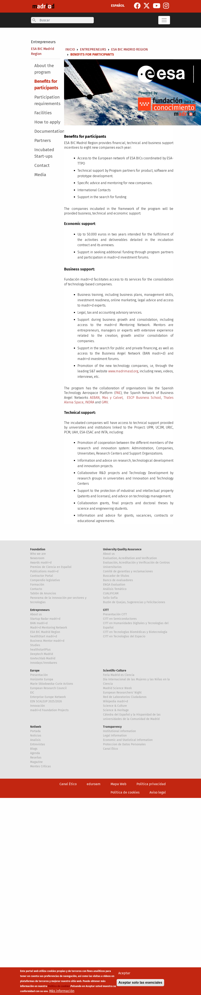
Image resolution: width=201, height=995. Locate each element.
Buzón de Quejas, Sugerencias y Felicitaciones (134, 602)
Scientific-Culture (114, 670)
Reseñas (35, 757)
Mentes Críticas (40, 766)
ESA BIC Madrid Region (129, 49)
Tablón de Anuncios (43, 593)
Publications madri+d (44, 571)
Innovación (37, 706)
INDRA (89, 402)
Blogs (33, 749)
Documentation (49, 131)
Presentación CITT (115, 614)
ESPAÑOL (118, 6)
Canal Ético (110, 749)
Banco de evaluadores (118, 580)
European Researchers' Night (122, 692)
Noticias (35, 735)
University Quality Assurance (122, 549)
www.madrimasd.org (123, 371)
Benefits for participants (46, 85)
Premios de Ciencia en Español (50, 567)
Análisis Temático (114, 589)
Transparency (112, 727)
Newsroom (37, 558)
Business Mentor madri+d (47, 641)
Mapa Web (118, 784)
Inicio (70, 49)
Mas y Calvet (112, 398)
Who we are (38, 554)
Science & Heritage (116, 710)
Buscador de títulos (116, 576)
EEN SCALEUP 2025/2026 (46, 701)
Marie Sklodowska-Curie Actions (51, 684)
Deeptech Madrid (41, 654)
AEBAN (95, 398)
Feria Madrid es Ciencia (118, 675)
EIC (32, 692)
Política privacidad (151, 784)
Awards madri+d (41, 562)
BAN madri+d (39, 623)
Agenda (35, 753)
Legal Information (115, 735)
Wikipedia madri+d (115, 701)
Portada (35, 731)
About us (109, 554)
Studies (35, 645)
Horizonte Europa (41, 679)
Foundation (37, 549)
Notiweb (35, 727)
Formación (37, 584)
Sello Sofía (110, 598)
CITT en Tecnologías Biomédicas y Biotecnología (135, 632)
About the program (44, 69)
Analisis (35, 740)
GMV (105, 402)
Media (40, 174)
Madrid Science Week (117, 688)
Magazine (36, 762)
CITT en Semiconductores (120, 619)
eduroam (93, 784)
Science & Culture (115, 706)
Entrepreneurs (43, 42)
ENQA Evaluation (114, 584)
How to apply (47, 122)
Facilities (43, 113)
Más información (61, 991)
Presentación (39, 675)
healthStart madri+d (43, 636)
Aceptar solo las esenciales (140, 982)
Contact (42, 165)
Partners (42, 140)
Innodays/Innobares (43, 663)
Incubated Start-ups (44, 153)
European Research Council (48, 688)
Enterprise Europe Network (48, 697)
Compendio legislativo (45, 580)
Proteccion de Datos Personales (124, 744)
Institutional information (119, 731)
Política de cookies (125, 792)
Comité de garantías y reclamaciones (128, 571)
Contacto (36, 589)
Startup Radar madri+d (45, 619)
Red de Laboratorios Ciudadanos (125, 697)
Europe (35, 670)
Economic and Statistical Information (128, 740)
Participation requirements (47, 100)
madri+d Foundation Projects (49, 710)
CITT (106, 610)
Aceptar (124, 973)
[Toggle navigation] (164, 20)
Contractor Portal (41, 576)
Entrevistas (37, 744)
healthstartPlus (40, 649)
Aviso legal (157, 792)
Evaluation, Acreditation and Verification (130, 558)
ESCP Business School (144, 398)
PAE (118, 393)
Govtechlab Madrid (42, 658)
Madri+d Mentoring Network (48, 627)
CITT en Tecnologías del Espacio (124, 636)
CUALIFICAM (111, 593)
